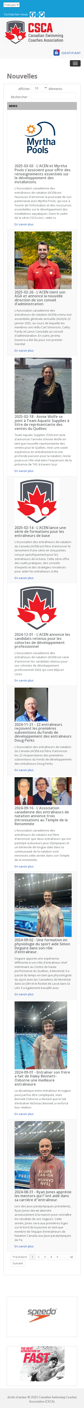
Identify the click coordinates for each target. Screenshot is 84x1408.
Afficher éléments (40, 87)
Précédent (20, 1257)
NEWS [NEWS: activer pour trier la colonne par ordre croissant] (13, 106)
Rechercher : (43, 95)
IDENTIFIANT (71, 53)
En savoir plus (24, 224)
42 (71, 1257)
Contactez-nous (16, 14)
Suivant (18, 1263)
